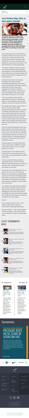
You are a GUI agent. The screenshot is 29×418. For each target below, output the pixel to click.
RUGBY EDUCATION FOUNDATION (14, 381)
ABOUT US (4, 376)
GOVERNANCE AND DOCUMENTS (4, 384)
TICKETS (12, 385)
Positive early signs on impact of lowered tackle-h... (16, 268)
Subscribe (14, 404)
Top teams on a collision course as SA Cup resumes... (16, 259)
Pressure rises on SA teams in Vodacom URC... (15, 230)
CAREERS (23, 383)
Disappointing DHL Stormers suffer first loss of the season (22, 293)
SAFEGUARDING (24, 380)
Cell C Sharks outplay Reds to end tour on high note (6, 293)
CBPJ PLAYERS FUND (4, 390)
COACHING (13, 376)
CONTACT (3, 380)
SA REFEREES (23, 376)
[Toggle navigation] (25, 7)
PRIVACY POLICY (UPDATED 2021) (14, 390)
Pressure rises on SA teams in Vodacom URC (12, 333)
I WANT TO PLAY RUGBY (24, 387)
